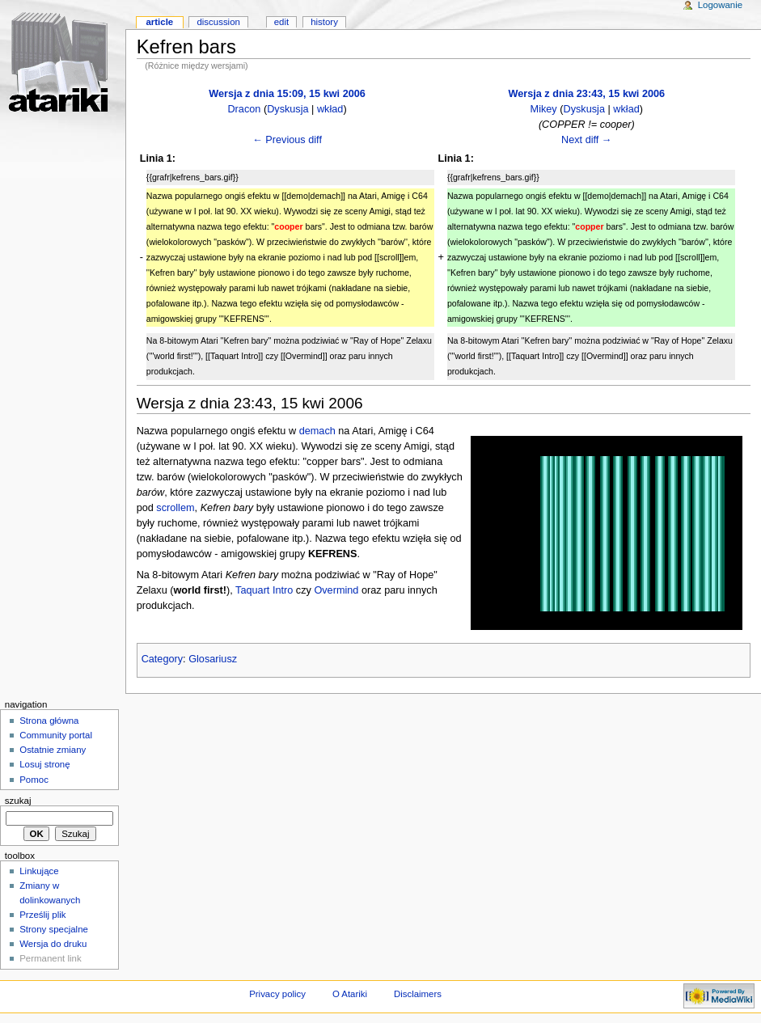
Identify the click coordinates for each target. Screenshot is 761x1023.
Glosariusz (212, 659)
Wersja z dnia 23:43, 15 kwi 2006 (586, 93)
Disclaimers (418, 994)
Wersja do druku (53, 944)
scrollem (175, 508)
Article (159, 22)
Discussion (218, 22)
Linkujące (38, 871)
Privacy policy (277, 994)
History (324, 22)
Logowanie (720, 5)
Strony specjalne (53, 929)
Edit (281, 22)
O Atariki (349, 994)
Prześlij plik (42, 914)
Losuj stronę (44, 764)
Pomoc (34, 779)
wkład (330, 109)
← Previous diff (287, 140)
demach (317, 431)
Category (162, 659)
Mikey (544, 109)
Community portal (55, 735)
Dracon (243, 109)
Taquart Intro (264, 590)
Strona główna (48, 720)
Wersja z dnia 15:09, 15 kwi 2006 (287, 93)
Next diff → (586, 140)
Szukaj (18, 800)
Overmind (336, 590)
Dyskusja (287, 109)
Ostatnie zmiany (52, 750)
